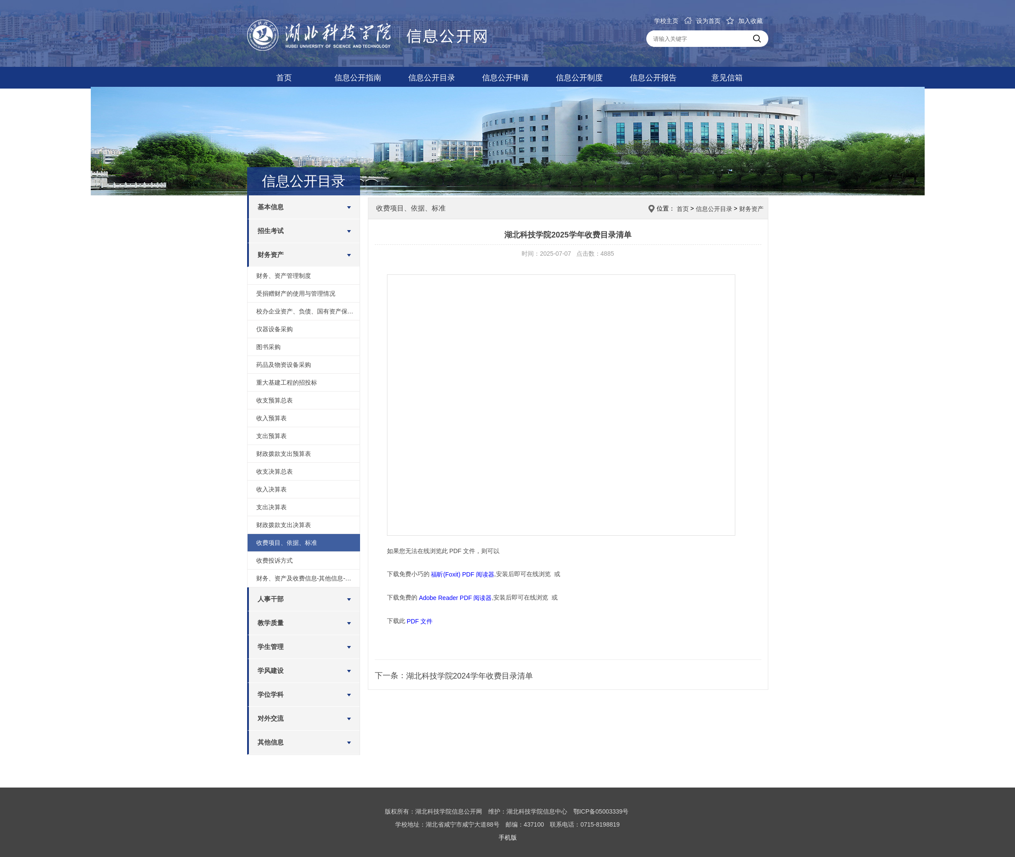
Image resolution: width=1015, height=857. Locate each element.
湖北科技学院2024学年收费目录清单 (469, 676)
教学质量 (271, 622)
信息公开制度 (579, 77)
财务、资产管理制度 (283, 275)
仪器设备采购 (274, 329)
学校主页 (666, 20)
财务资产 (271, 254)
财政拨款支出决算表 (283, 524)
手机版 (508, 837)
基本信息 (271, 207)
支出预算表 (271, 435)
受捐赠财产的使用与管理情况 (295, 293)
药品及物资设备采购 (283, 364)
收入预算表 (271, 418)
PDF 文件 (420, 620)
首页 (284, 77)
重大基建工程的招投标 (286, 382)
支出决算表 (271, 507)
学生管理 (271, 646)
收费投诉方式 (274, 560)
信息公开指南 (357, 77)
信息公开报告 (653, 77)
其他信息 (271, 742)
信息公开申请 (505, 77)
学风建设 (271, 670)
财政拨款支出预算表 (283, 453)
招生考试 (271, 230)
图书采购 (268, 346)
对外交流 (271, 718)
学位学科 (271, 694)
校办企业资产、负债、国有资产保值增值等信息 (308, 311)
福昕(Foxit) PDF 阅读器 (462, 574)
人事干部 (271, 599)
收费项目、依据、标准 (286, 542)
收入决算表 (271, 489)
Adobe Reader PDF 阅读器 (455, 597)
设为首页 (702, 20)
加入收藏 (744, 20)
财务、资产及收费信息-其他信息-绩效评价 (308, 578)
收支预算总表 (274, 400)
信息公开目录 (431, 77)
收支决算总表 (274, 471)
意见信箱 (727, 77)
